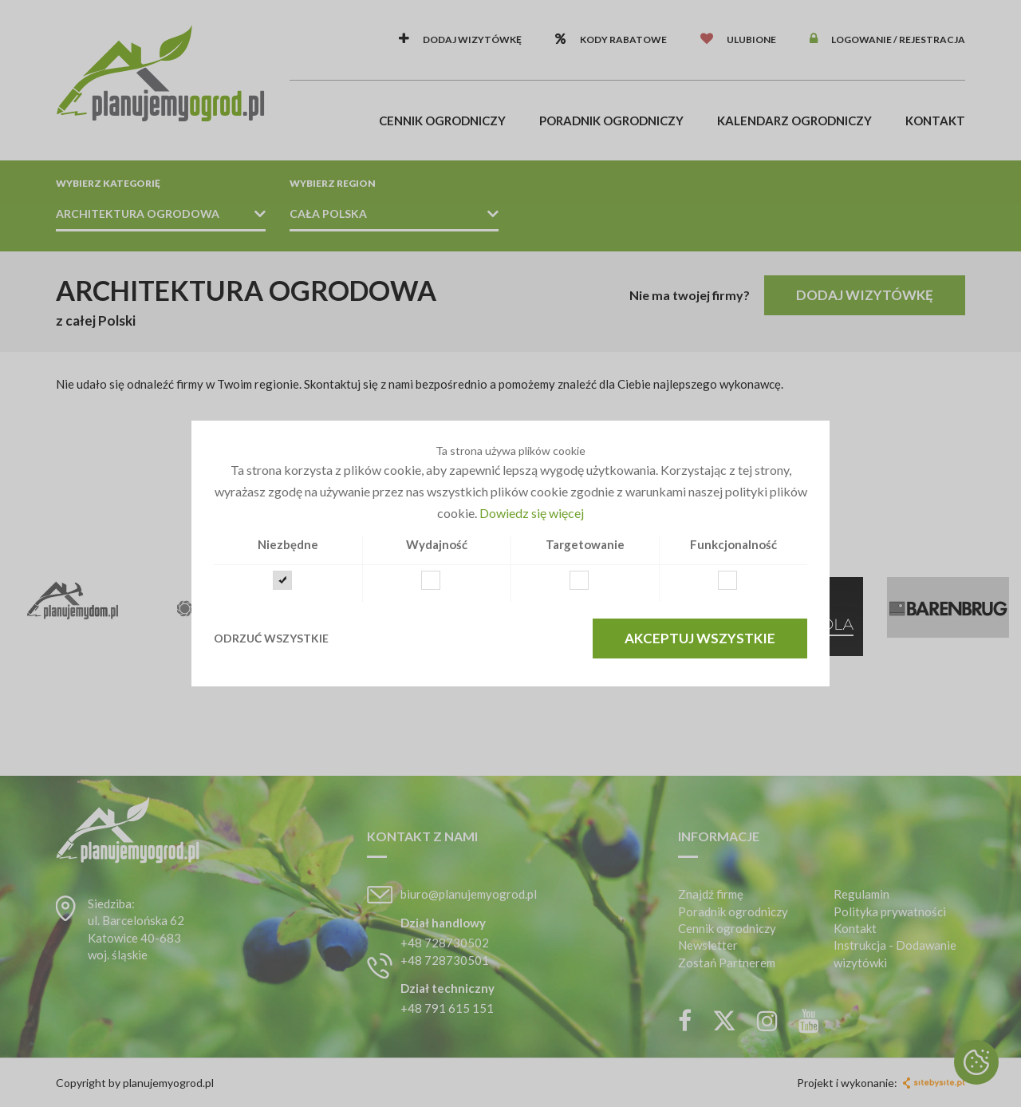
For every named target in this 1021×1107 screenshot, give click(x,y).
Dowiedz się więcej (531, 512)
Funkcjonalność (733, 544)
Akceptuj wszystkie (700, 638)
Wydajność (436, 544)
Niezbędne (288, 544)
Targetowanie (585, 544)
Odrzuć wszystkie (271, 638)
